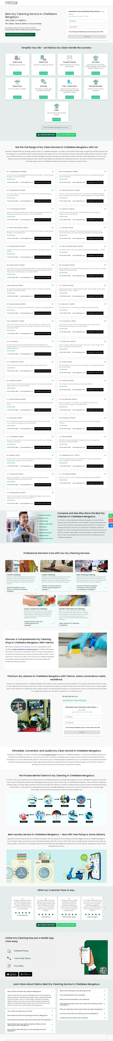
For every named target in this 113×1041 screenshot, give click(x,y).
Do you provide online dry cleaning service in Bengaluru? (83, 1013)
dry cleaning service (49, 755)
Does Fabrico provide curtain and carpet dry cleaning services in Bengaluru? (83, 1004)
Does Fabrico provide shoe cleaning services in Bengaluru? (30, 1015)
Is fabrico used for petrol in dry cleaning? (83, 1018)
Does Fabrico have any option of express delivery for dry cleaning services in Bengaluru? (30, 1024)
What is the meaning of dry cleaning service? (83, 991)
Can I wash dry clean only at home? (30, 1011)
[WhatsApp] (111, 516)
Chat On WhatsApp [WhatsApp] (67, 135)
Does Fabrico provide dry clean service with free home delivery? (30, 1020)
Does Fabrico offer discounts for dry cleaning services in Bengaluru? (30, 1030)
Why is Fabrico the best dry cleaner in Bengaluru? (30, 991)
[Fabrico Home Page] (11, 2)
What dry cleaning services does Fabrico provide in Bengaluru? (83, 1009)
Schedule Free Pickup (46, 135)
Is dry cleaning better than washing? (83, 995)
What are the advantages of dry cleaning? (83, 999)
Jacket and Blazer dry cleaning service (25, 649)
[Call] (111, 520)
